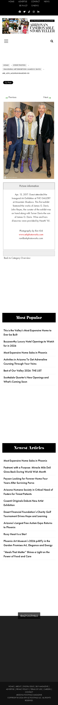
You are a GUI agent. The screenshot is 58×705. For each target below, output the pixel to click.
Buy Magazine (42, 686)
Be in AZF (23, 5)
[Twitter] (24, 11)
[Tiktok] (29, 11)
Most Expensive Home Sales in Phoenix (25, 352)
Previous (12, 97)
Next (45, 97)
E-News (35, 5)
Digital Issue (28, 686)
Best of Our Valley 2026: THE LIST (23, 370)
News (46, 1)
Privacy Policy (22, 689)
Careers (47, 689)
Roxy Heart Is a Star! (15, 534)
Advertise (22, 1)
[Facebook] (20, 11)
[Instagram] (34, 11)
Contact (35, 1)
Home (11, 1)
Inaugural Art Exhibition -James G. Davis (22, 69)
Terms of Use (36, 689)
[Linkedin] (38, 11)
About (18, 686)
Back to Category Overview (17, 257)
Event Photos (19, 65)
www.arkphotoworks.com (31, 234)
